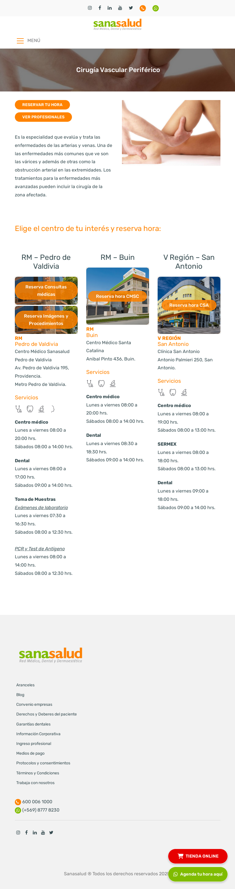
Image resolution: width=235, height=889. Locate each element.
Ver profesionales (43, 117)
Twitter (51, 832)
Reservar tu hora (42, 104)
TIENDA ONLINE (198, 855)
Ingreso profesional (33, 743)
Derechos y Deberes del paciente (46, 714)
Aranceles (25, 685)
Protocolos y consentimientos (43, 763)
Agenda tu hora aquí (197, 873)
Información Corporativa (38, 733)
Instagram (18, 832)
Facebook (26, 832)
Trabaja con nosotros (35, 782)
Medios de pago (30, 753)
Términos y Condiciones (37, 773)
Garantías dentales (33, 724)
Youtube (43, 832)
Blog (20, 694)
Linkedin (34, 832)
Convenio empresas (34, 704)
